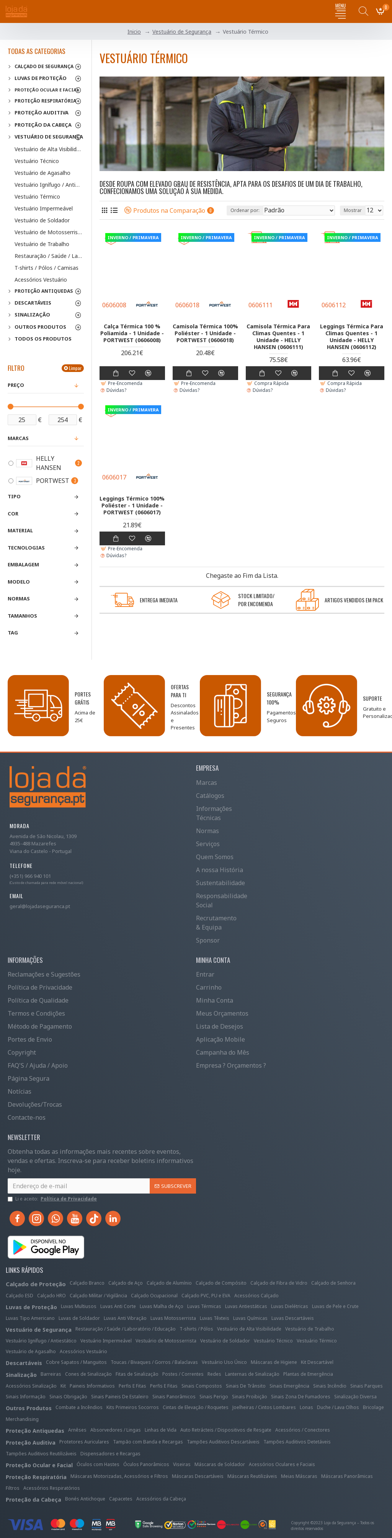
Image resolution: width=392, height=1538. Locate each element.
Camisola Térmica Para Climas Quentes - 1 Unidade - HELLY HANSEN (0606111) (278, 337)
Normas (19, 598)
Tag (13, 632)
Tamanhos (22, 615)
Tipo (14, 496)
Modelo (19, 581)
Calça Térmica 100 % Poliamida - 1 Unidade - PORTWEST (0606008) (132, 333)
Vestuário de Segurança (181, 31)
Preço (16, 385)
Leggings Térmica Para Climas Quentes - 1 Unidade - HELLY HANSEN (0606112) (351, 337)
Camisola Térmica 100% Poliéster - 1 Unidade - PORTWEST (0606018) (205, 333)
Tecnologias (26, 547)
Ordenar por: (245, 210)
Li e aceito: (53, 1198)
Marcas (18, 438)
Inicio (134, 31)
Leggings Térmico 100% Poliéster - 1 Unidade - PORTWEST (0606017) (132, 505)
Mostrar (353, 210)
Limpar (75, 368)
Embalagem (23, 564)
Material (20, 530)
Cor (13, 513)
